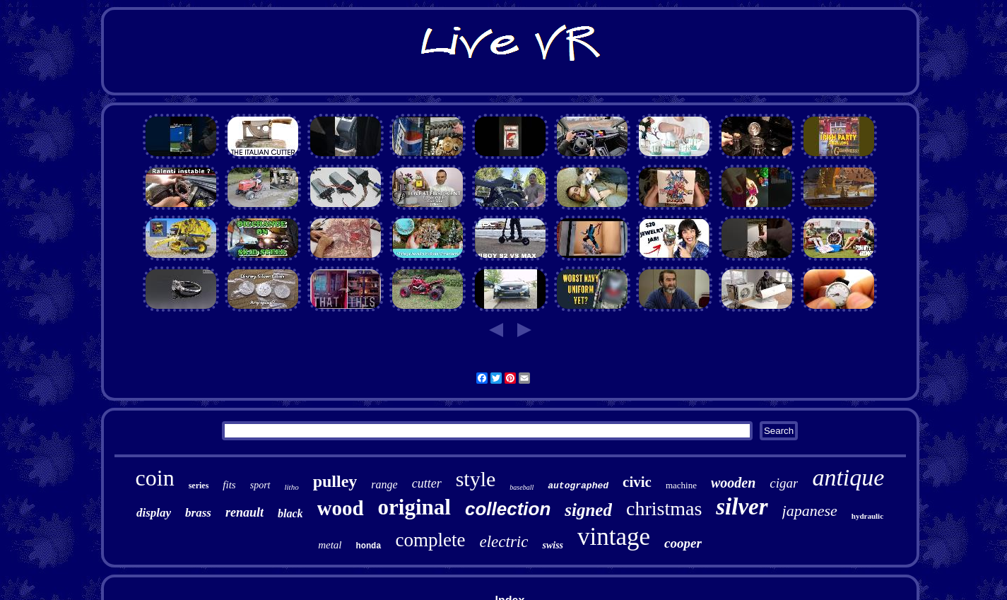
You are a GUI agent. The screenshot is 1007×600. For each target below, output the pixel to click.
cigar (784, 483)
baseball (522, 487)
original (414, 507)
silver (741, 506)
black (290, 513)
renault (244, 512)
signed (588, 509)
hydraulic (867, 516)
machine (681, 485)
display (153, 512)
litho (292, 487)
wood (340, 508)
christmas (664, 508)
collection (507, 508)
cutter (427, 483)
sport (260, 485)
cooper (683, 543)
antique (848, 477)
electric (503, 542)
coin (155, 477)
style (476, 478)
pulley (335, 481)
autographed (578, 486)
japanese (809, 510)
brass (198, 512)
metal (329, 545)
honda (369, 546)
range (384, 484)
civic (637, 481)
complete (431, 540)
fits (229, 484)
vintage (613, 537)
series (199, 485)
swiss (552, 545)
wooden (733, 482)
